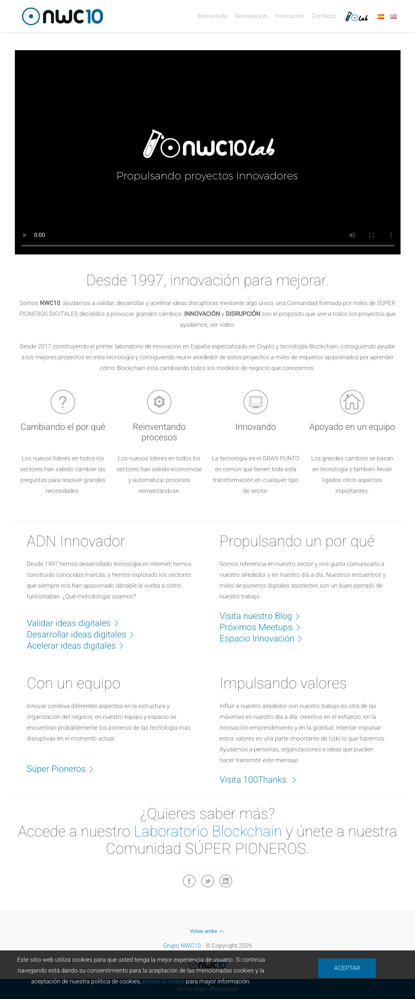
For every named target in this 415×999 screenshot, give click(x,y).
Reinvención (251, 16)
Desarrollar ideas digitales (85, 634)
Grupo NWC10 (182, 945)
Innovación (289, 16)
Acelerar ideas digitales (79, 645)
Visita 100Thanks (262, 779)
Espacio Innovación (265, 638)
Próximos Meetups (264, 627)
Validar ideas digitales (77, 623)
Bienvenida (212, 16)
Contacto (324, 16)
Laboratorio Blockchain (208, 831)
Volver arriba (207, 931)
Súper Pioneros (64, 768)
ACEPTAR (347, 968)
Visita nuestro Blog (264, 615)
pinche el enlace (164, 981)
